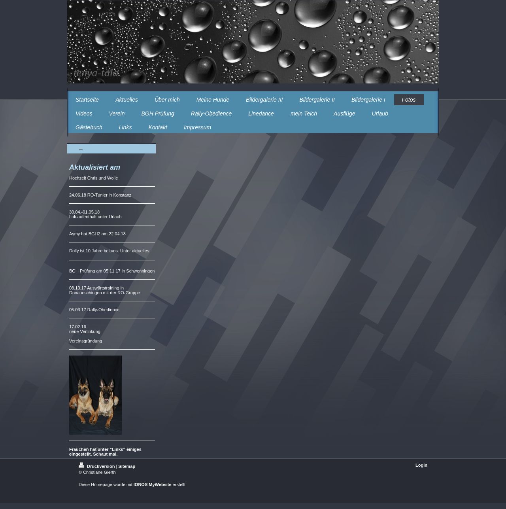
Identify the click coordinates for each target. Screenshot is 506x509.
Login (421, 465)
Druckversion (97, 466)
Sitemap (126, 466)
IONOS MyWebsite (153, 484)
